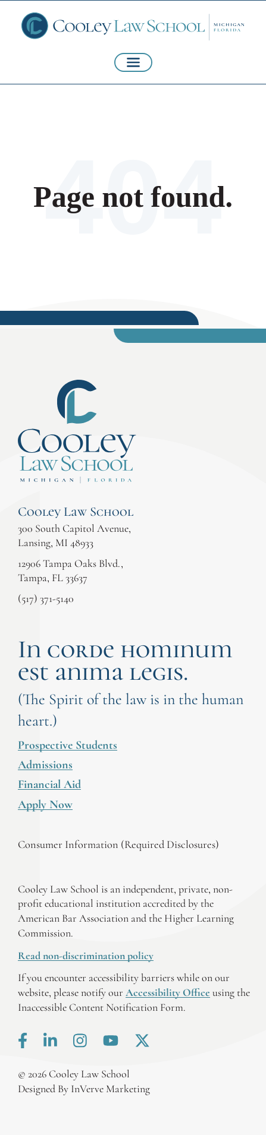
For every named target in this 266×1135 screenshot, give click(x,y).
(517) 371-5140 (46, 598)
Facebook (22, 1040)
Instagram (80, 1040)
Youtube (110, 1040)
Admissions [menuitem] (45, 765)
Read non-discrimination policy (86, 955)
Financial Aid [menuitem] (49, 784)
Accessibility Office (168, 992)
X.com (142, 1040)
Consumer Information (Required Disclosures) (118, 844)
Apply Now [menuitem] (45, 804)
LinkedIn (50, 1040)
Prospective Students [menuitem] (67, 745)
